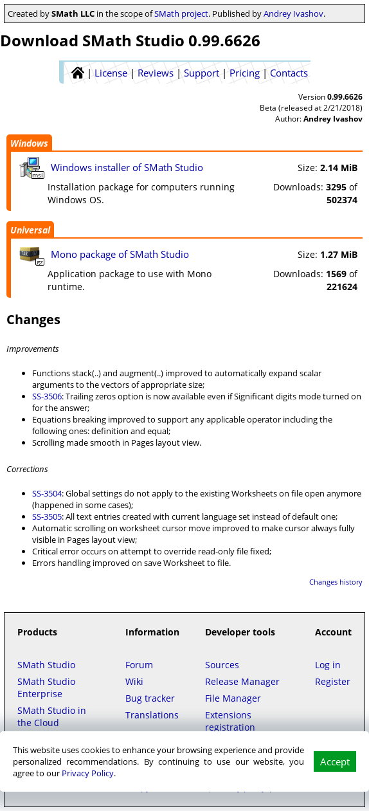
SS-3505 (47, 516)
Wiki (134, 681)
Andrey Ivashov (293, 13)
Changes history (336, 582)
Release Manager (242, 681)
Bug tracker (150, 698)
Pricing (245, 72)
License (110, 72)
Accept (335, 761)
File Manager (233, 698)
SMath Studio (46, 665)
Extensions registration (230, 721)
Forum (139, 665)
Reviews (156, 72)
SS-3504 (47, 493)
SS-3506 (47, 396)
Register (332, 681)
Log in (328, 665)
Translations (152, 715)
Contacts (289, 72)
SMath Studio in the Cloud (51, 716)
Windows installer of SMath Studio (127, 167)
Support (201, 72)
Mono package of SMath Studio (120, 254)
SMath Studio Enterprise (46, 687)
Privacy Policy (88, 773)
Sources (222, 665)
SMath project (181, 13)
